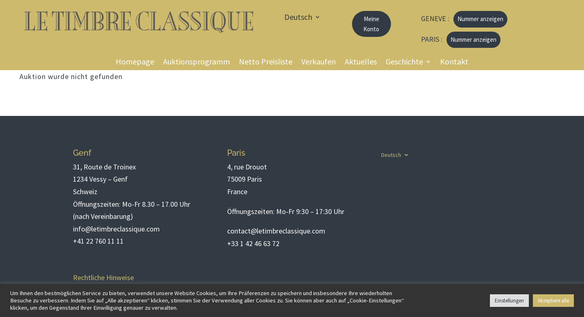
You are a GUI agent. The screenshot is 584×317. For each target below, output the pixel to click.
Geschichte (404, 62)
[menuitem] (302, 18)
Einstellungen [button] (509, 300)
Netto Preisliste (265, 62)
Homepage (135, 62)
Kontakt (454, 62)
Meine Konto (371, 24)
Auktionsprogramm (196, 62)
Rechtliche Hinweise (103, 277)
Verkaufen (318, 62)
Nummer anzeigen (480, 19)
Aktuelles (361, 62)
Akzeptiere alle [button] (553, 300)
